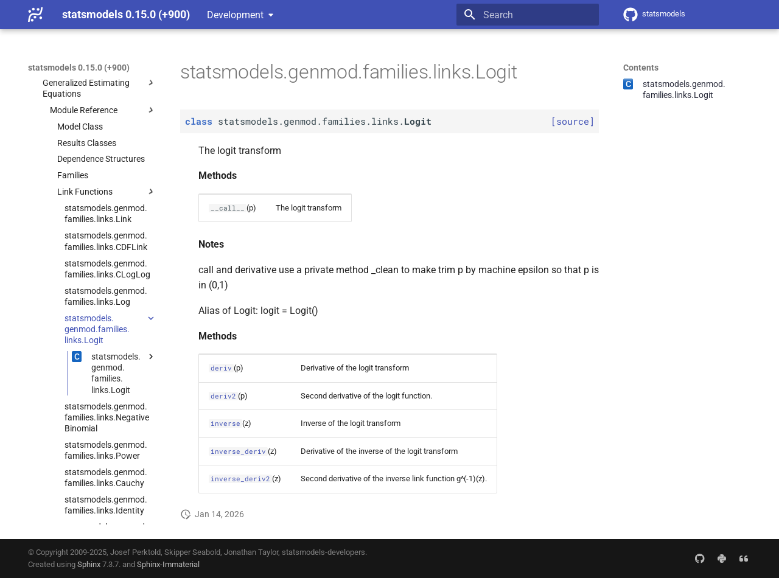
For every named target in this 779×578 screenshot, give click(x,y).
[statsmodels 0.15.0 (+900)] (35, 14)
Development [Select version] (235, 15)
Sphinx (88, 564)
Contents (640, 67)
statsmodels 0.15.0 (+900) (79, 67)
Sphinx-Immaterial (168, 564)
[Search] (527, 15)
